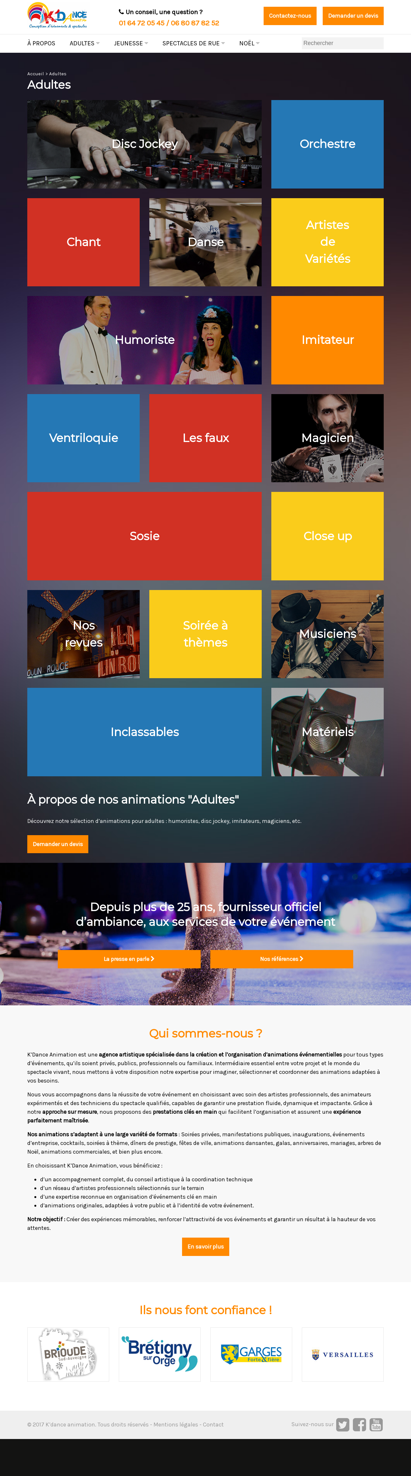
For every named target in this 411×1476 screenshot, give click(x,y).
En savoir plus (205, 1283)
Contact (213, 1461)
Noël (249, 43)
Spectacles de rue (193, 43)
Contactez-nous (281, 16)
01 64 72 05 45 (141, 23)
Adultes (85, 43)
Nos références (282, 995)
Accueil (35, 74)
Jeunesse (131, 43)
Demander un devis (349, 16)
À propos (41, 43)
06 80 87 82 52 (195, 23)
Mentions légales (175, 1461)
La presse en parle (129, 995)
